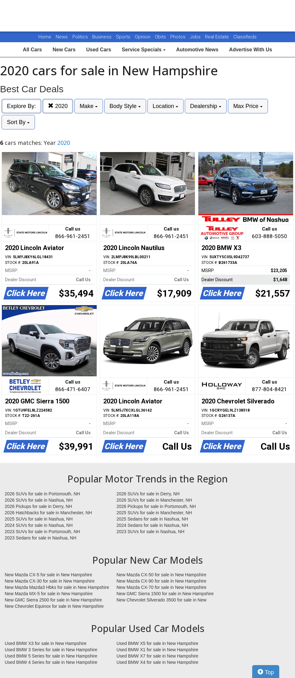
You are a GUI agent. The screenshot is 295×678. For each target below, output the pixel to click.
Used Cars (98, 49)
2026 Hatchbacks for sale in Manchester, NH (48, 512)
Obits (161, 37)
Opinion (143, 37)
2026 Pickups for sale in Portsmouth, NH (156, 506)
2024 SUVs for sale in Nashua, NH (39, 525)
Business (102, 37)
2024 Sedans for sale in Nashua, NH (152, 525)
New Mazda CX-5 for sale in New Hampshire (48, 574)
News (62, 37)
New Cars (64, 49)
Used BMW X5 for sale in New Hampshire (157, 643)
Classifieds (245, 37)
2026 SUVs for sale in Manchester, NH (154, 500)
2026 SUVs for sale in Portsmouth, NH (42, 493)
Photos (178, 37)
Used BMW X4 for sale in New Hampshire (157, 662)
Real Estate (217, 37)
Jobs (196, 37)
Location (165, 106)
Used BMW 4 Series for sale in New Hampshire (51, 662)
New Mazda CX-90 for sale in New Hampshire (161, 581)
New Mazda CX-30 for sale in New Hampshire (50, 581)
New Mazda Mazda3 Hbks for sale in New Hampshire (57, 587)
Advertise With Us (250, 49)
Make (89, 106)
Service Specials (144, 49)
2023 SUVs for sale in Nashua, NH (150, 531)
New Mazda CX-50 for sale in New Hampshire (161, 574)
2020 (58, 106)
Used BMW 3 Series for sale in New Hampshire (51, 649)
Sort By (18, 122)
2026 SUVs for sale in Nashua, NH (39, 500)
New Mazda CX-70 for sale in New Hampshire (161, 587)
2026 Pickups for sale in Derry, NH (38, 506)
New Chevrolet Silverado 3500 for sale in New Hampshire (161, 600)
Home (44, 37)
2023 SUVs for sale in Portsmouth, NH (42, 531)
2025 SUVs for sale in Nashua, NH (39, 518)
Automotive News (197, 49)
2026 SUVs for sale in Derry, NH (147, 493)
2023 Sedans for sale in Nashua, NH (40, 537)
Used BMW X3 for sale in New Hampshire (46, 643)
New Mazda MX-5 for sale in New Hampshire (49, 593)
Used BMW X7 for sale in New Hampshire (157, 655)
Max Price (248, 106)
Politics (80, 37)
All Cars (32, 49)
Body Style (125, 106)
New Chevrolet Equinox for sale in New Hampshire (54, 606)
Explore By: (21, 106)
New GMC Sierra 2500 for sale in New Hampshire (53, 599)
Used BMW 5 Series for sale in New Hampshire (51, 655)
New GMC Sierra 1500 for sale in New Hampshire (165, 593)
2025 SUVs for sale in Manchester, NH (154, 512)
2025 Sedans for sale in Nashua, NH (152, 518)
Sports (124, 37)
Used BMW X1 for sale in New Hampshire (157, 649)
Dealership (205, 106)
